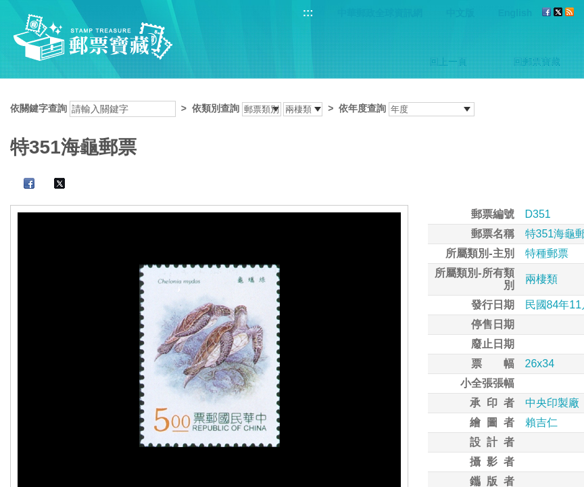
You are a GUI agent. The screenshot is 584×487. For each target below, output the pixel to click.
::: (308, 12)
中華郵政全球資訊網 (379, 12)
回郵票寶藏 (536, 61)
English (515, 12)
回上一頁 (448, 61)
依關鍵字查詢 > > (242, 108)
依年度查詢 (362, 108)
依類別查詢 (215, 108)
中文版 (460, 12)
